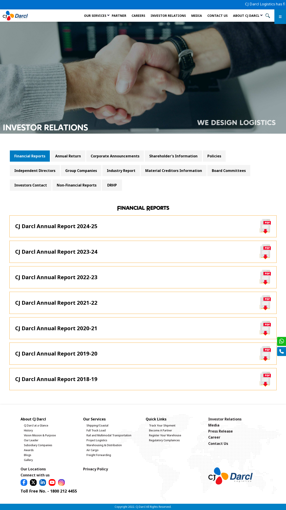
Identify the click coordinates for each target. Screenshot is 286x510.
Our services (95, 15)
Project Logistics (96, 440)
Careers (138, 15)
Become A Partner (160, 430)
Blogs (27, 455)
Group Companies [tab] (81, 170)
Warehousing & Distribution (104, 445)
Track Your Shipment (162, 425)
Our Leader (31, 440)
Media (196, 15)
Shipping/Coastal (97, 425)
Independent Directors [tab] (34, 170)
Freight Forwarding (98, 455)
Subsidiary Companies (38, 445)
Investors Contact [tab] (30, 185)
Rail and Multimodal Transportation (108, 435)
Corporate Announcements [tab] (115, 156)
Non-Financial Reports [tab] (77, 185)
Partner (119, 15)
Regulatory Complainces (164, 440)
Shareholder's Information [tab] (173, 156)
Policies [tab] (214, 156)
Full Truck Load (96, 430)
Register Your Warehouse (165, 435)
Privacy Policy (95, 469)
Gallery (28, 460)
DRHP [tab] (112, 185)
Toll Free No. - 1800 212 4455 (49, 491)
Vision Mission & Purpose (40, 435)
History (28, 430)
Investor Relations (168, 15)
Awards (29, 450)
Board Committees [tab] (229, 170)
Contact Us (217, 15)
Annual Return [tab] (68, 156)
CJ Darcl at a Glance (36, 425)
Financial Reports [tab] (29, 156)
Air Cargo (92, 450)
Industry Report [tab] (121, 170)
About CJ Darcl (246, 15)
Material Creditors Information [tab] (173, 170)
